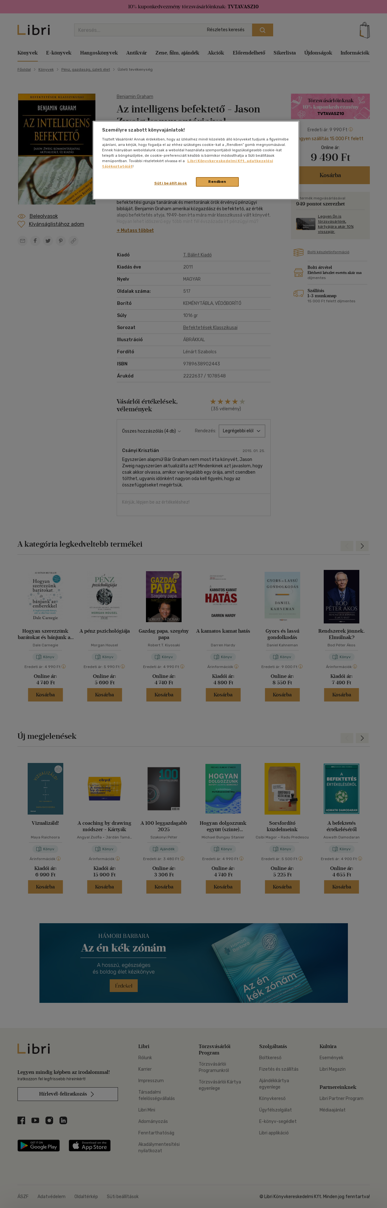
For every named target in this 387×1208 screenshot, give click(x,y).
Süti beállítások (170, 183)
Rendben (217, 181)
